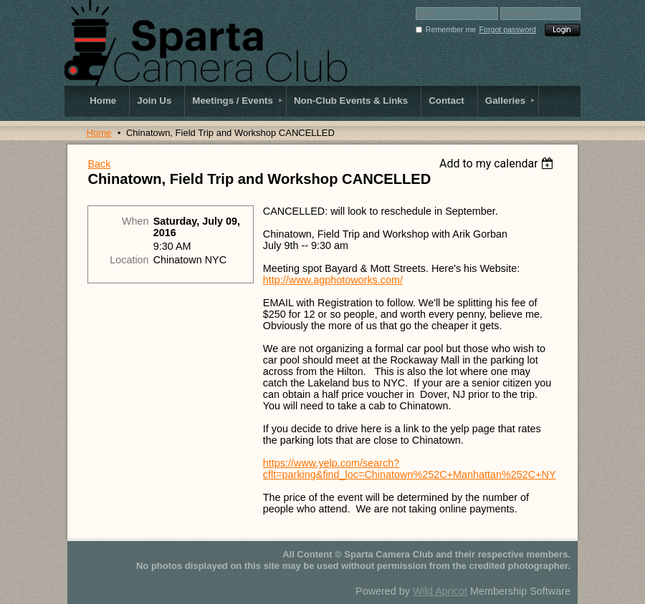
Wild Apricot (440, 591)
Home (99, 132)
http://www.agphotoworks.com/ (333, 280)
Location (129, 260)
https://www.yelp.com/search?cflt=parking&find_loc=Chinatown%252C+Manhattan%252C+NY (409, 468)
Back (98, 164)
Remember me (451, 29)
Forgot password (507, 29)
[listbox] (498, 163)
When (135, 221)
